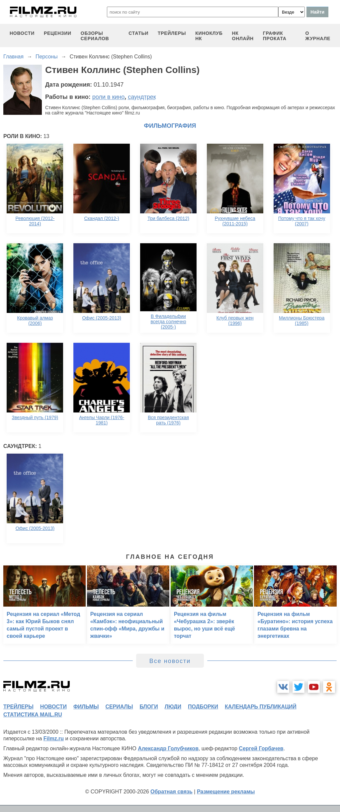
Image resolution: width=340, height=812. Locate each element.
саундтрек (142, 97)
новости (22, 33)
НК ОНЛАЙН (243, 36)
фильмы (86, 706)
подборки (203, 706)
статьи (138, 33)
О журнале (317, 36)
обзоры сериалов (95, 36)
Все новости (170, 661)
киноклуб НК (208, 36)
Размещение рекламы (226, 791)
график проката (275, 36)
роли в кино (108, 97)
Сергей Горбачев (261, 748)
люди (173, 706)
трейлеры (172, 33)
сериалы (119, 706)
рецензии (57, 33)
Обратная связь (171, 791)
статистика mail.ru (32, 714)
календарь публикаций (261, 706)
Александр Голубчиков (168, 748)
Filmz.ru (53, 738)
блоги (148, 706)
